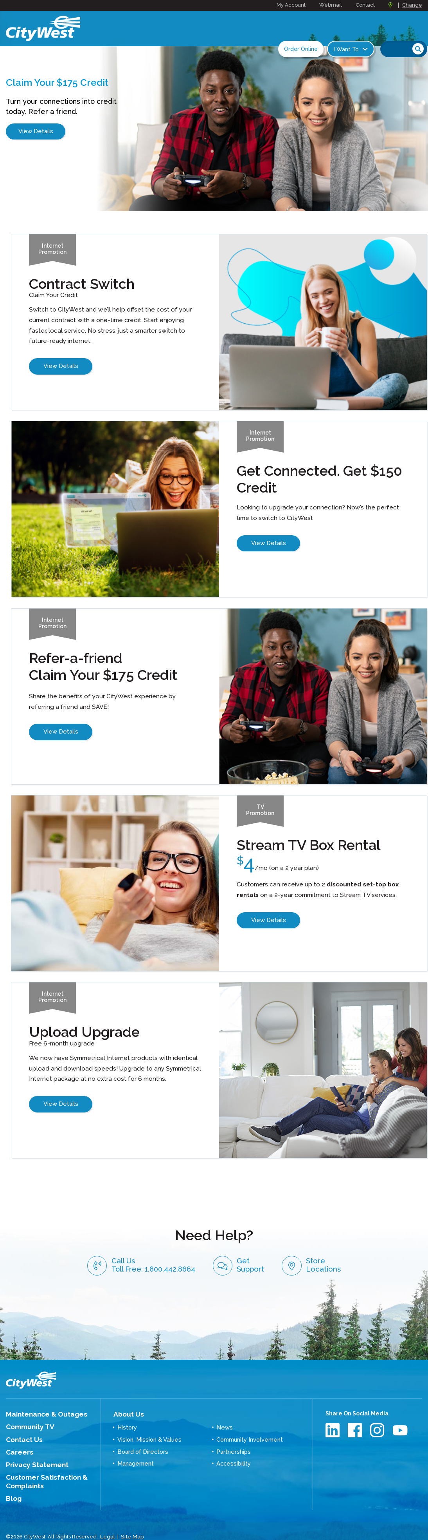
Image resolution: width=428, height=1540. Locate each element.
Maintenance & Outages (40, 1402)
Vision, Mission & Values (148, 1425)
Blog (12, 1479)
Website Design (25, 1524)
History (126, 1414)
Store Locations (356, 1245)
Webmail (330, 5)
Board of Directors (141, 1437)
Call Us (135, 1245)
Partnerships (232, 1437)
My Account (291, 5)
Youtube (400, 1418)
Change (412, 5)
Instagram (378, 1418)
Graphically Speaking (79, 1524)
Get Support (255, 1245)
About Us (125, 1402)
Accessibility (232, 1449)
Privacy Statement (32, 1449)
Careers (17, 1437)
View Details (35, 135)
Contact (365, 5)
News (223, 1414)
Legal (107, 1516)
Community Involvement (249, 1425)
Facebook (356, 1418)
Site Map (131, 1516)
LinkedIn (333, 1418)
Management (135, 1449)
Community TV (26, 1414)
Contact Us (21, 1425)
